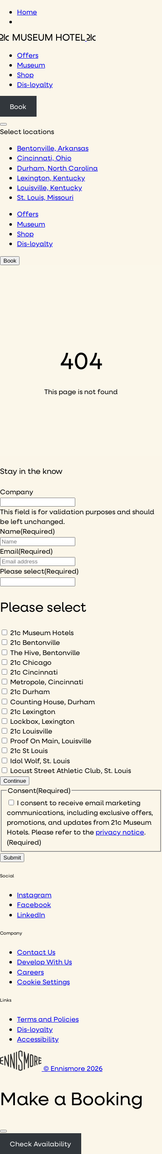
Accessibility (38, 1038)
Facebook (34, 904)
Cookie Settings (43, 981)
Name (27, 531)
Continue (14, 781)
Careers (30, 971)
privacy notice (120, 831)
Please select (39, 570)
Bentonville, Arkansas (52, 147)
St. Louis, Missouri (45, 197)
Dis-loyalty (35, 84)
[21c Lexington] (4, 711)
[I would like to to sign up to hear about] (37, 581)
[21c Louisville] (4, 731)
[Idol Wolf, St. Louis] (4, 760)
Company (16, 491)
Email (26, 550)
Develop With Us (44, 961)
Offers (27, 54)
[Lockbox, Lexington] (4, 721)
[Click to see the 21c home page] (48, 38)
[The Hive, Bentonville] (4, 652)
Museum (31, 64)
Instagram (34, 894)
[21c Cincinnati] (4, 672)
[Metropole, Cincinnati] (4, 681)
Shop (25, 74)
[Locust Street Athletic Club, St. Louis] (4, 770)
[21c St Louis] (4, 750)
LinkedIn (31, 914)
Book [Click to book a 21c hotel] (18, 106)
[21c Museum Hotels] (4, 632)
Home (27, 11)
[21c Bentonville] (4, 642)
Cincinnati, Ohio (44, 157)
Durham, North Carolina (57, 167)
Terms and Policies (48, 1018)
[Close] (3, 1131)
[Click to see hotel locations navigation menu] (3, 124)
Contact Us (36, 951)
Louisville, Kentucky (49, 187)
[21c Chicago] (4, 662)
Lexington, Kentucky (51, 177)
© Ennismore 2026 (51, 1068)
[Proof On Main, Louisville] (4, 740)
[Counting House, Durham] (4, 701)
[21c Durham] (4, 691)
